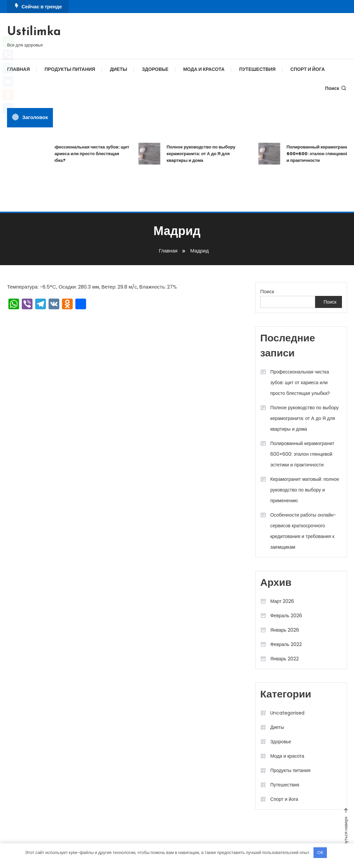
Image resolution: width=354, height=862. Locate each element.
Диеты (118, 69)
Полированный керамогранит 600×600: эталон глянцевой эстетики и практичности (302, 454)
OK (320, 852)
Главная (18, 69)
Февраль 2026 (286, 615)
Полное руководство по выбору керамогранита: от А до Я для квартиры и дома (203, 154)
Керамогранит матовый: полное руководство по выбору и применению (304, 490)
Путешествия (257, 69)
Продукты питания (70, 69)
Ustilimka (34, 32)
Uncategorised (287, 713)
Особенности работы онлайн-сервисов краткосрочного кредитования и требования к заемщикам (303, 531)
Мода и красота (203, 69)
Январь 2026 (284, 630)
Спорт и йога (307, 69)
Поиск (336, 88)
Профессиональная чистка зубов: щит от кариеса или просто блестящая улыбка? (90, 154)
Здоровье (155, 69)
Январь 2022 (284, 658)
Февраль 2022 (286, 644)
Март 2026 (282, 601)
